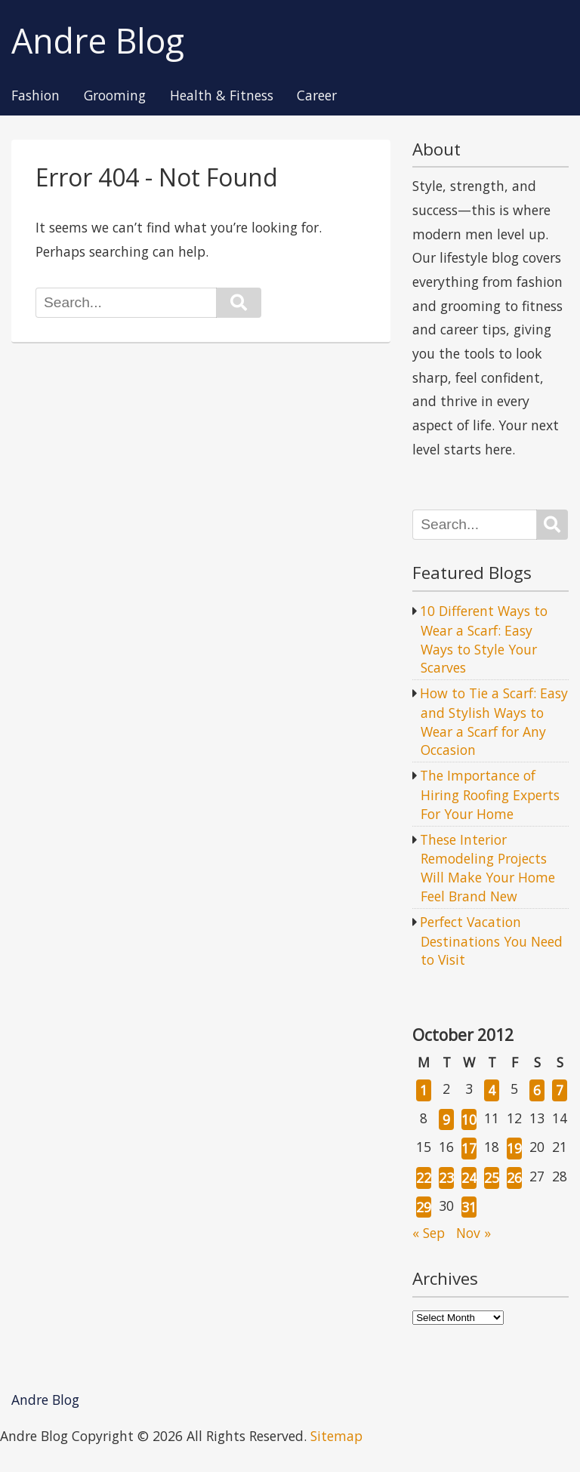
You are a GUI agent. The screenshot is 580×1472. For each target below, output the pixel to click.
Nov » (473, 1233)
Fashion (35, 96)
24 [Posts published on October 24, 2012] (469, 1178)
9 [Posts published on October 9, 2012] (446, 1119)
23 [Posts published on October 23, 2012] (446, 1178)
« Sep (428, 1233)
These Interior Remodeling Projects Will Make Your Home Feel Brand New (487, 867)
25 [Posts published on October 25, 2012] (491, 1178)
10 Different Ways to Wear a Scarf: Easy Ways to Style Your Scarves (484, 639)
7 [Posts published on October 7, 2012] (559, 1090)
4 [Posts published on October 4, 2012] (491, 1090)
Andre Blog (97, 41)
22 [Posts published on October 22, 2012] (423, 1178)
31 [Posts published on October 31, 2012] (469, 1207)
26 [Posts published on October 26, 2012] (514, 1178)
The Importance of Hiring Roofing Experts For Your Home (490, 794)
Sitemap (336, 1436)
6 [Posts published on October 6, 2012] (537, 1090)
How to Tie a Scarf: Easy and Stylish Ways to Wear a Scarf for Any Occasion (494, 721)
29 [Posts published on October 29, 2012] (423, 1207)
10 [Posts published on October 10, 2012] (469, 1119)
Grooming (115, 96)
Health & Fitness (221, 96)
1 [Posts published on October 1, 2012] (423, 1090)
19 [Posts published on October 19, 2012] (514, 1148)
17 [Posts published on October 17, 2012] (469, 1148)
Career (317, 96)
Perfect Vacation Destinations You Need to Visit (491, 941)
